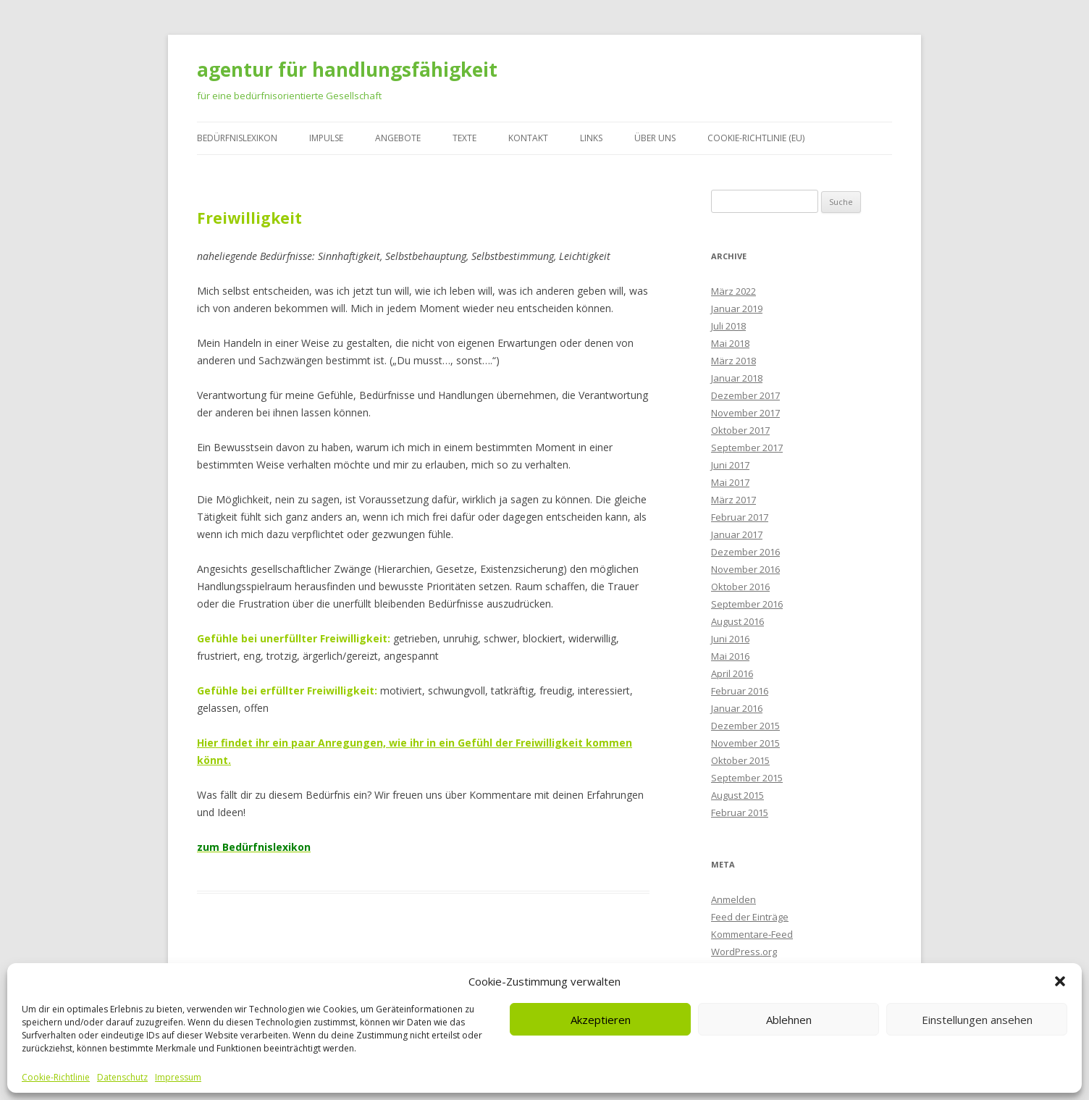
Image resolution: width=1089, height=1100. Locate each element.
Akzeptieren (601, 1019)
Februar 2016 (739, 690)
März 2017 (733, 499)
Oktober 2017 (740, 430)
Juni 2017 (730, 464)
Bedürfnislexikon (237, 138)
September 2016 (747, 603)
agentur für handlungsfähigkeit (347, 69)
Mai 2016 (730, 656)
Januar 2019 (736, 308)
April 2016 (732, 673)
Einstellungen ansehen (977, 1019)
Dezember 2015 (745, 725)
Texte (464, 138)
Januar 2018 (736, 378)
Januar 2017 (736, 534)
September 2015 (747, 777)
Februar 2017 (739, 517)
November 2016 (745, 569)
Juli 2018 (728, 325)
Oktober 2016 (740, 586)
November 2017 (745, 412)
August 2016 (737, 621)
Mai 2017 (730, 482)
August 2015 (737, 795)
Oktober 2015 (740, 760)
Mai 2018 (730, 343)
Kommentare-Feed (752, 934)
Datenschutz (122, 1077)
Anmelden (733, 899)
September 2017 (747, 447)
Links (591, 138)
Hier (207, 743)
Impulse (326, 138)
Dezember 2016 (745, 551)
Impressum (178, 1077)
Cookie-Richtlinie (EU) (755, 138)
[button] (1060, 981)
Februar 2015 (739, 812)
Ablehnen (789, 1019)
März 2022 (733, 291)
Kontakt (528, 138)
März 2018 (733, 360)
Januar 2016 (736, 708)
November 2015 (745, 743)
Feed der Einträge (750, 916)
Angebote (398, 138)
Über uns (655, 138)
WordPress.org (744, 951)
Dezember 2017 (745, 395)
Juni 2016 (730, 638)
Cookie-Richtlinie (56, 1077)
